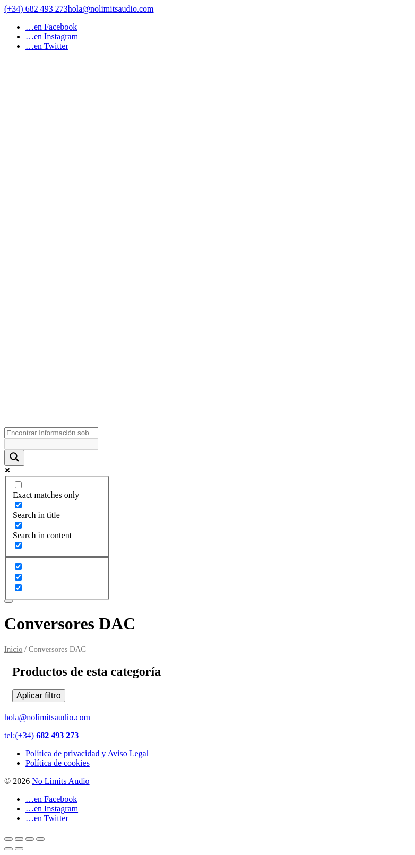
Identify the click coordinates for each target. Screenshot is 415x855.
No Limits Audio (60, 780)
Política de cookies (57, 762)
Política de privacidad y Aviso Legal (87, 753)
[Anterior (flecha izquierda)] (8, 848)
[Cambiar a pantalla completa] (19, 839)
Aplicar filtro (38, 695)
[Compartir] (29, 839)
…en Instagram (51, 36)
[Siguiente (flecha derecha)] (19, 848)
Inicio (13, 649)
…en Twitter (46, 45)
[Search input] (51, 432)
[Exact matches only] (18, 484)
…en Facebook (51, 26)
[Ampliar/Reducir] (8, 839)
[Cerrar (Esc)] (40, 839)
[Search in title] (18, 505)
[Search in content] (18, 525)
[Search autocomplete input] (51, 444)
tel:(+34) (41, 735)
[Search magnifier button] (14, 458)
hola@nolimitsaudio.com (111, 8)
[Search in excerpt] (18, 545)
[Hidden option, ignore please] (18, 566)
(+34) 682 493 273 (36, 8)
